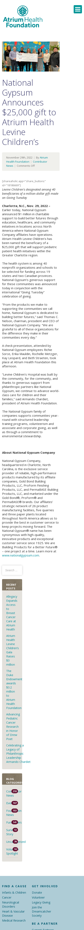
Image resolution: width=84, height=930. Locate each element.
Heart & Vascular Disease (13, 913)
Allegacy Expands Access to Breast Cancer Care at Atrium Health (11, 613)
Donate (37, 892)
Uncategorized (12, 842)
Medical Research (14, 920)
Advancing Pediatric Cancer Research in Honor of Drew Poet (13, 726)
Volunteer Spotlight (12, 851)
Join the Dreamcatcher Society (41, 911)
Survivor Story (11, 832)
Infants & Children (14, 892)
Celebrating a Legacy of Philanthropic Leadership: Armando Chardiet (18, 753)
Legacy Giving (41, 902)
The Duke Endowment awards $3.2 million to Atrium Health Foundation (14, 689)
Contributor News (12, 793)
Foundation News (12, 813)
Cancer (6, 897)
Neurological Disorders (10, 904)
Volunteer (38, 897)
